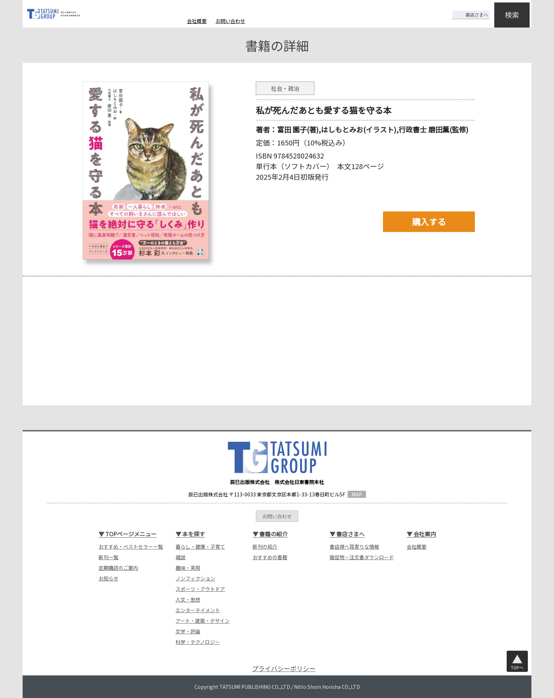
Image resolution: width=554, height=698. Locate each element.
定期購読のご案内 (118, 567)
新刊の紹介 (265, 546)
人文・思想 (188, 599)
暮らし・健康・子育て (200, 546)
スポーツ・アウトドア (200, 588)
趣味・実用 (188, 567)
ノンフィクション (195, 578)
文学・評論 (188, 631)
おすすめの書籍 (270, 557)
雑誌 (180, 557)
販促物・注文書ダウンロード (362, 557)
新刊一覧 (108, 557)
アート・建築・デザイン (203, 620)
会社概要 (197, 21)
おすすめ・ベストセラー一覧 (131, 546)
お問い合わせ (230, 21)
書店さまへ (465, 9)
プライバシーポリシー (284, 668)
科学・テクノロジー (198, 641)
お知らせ (108, 578)
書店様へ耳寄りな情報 (354, 546)
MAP (357, 494)
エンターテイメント (198, 610)
